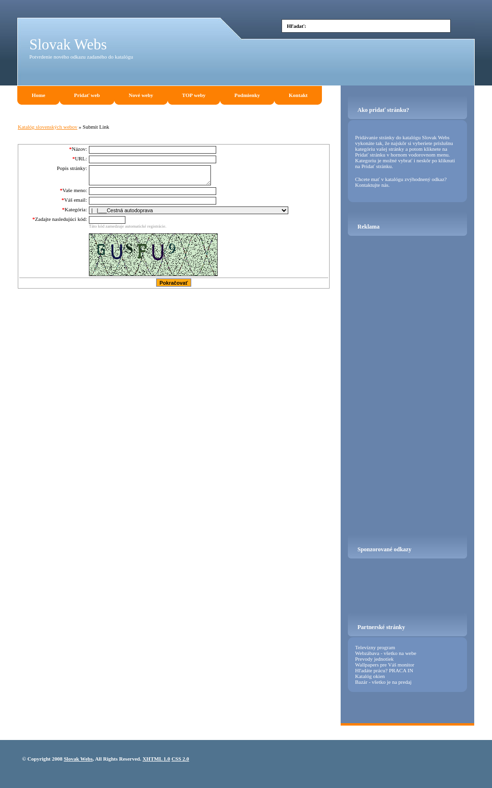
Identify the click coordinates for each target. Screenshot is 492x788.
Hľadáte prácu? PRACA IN (384, 670)
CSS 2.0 (180, 759)
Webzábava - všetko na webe (385, 653)
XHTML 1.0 (156, 759)
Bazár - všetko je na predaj (383, 682)
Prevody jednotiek (374, 659)
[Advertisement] (362, 74)
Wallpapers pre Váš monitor (384, 664)
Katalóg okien (370, 676)
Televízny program (375, 647)
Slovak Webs (68, 44)
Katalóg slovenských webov (47, 127)
